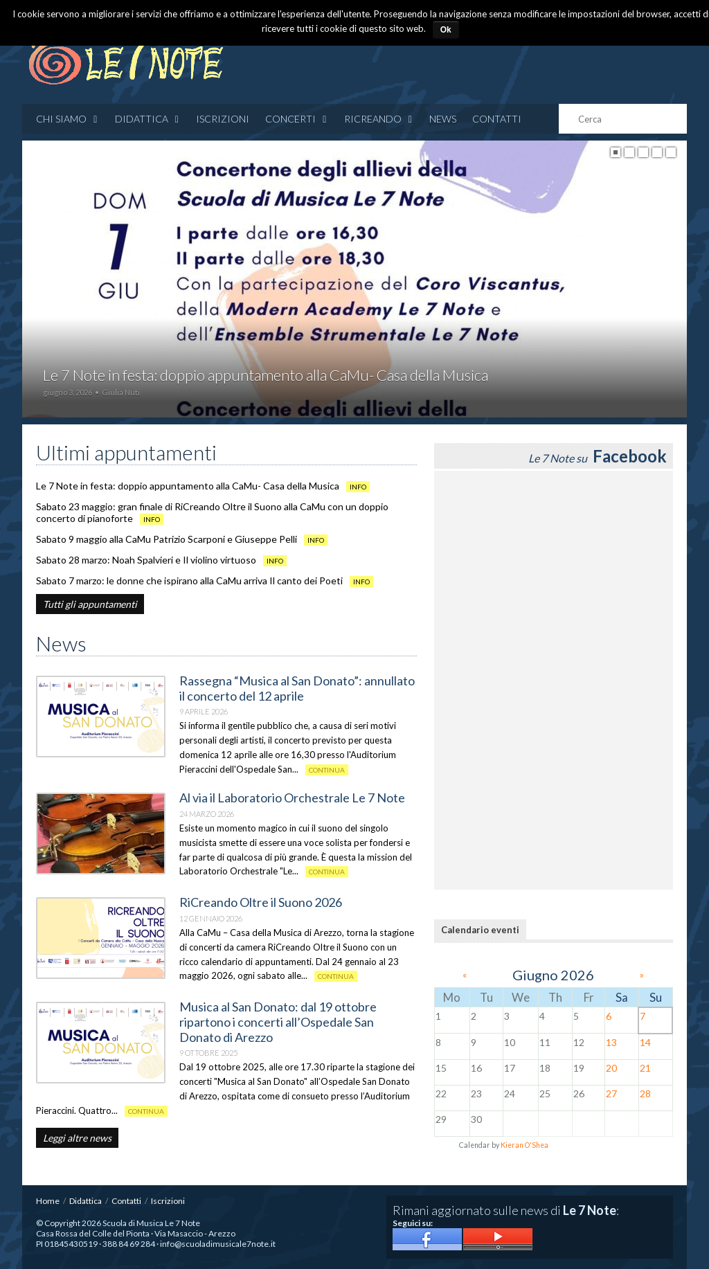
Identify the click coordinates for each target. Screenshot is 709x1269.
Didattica (148, 119)
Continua (327, 770)
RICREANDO (379, 119)
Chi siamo (67, 119)
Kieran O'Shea (524, 1145)
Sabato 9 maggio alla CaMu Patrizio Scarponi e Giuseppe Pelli (166, 539)
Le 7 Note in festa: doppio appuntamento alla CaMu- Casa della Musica (187, 486)
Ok (445, 30)
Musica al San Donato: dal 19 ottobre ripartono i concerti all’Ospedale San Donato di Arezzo (278, 1021)
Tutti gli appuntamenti (90, 604)
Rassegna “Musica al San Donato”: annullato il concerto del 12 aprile (297, 688)
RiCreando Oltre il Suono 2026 (260, 902)
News (442, 119)
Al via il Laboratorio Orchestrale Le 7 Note (292, 797)
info (358, 487)
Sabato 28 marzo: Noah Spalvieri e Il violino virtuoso (146, 560)
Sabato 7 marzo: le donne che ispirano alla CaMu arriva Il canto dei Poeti (189, 580)
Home (48, 1201)
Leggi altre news (77, 1138)
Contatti (496, 119)
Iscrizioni (222, 119)
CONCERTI (296, 119)
